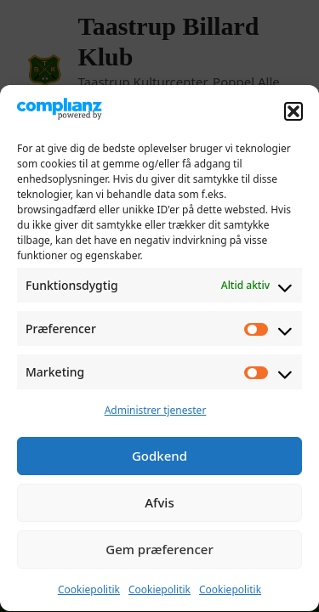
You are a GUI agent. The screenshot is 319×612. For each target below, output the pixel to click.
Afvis (159, 504)
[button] (293, 113)
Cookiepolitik (89, 592)
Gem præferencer (159, 551)
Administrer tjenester (156, 412)
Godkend (159, 458)
